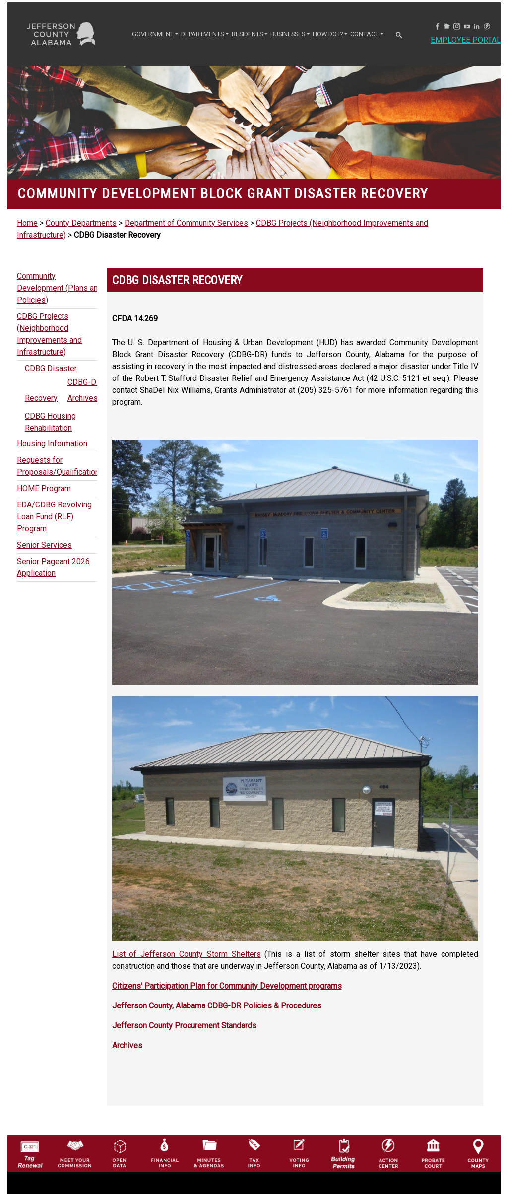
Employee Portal (466, 40)
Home (27, 223)
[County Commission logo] (74, 1141)
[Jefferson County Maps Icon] (478, 1141)
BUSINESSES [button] (287, 34)
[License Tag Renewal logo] (30, 1141)
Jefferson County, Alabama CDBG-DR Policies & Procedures (216, 1005)
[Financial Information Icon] (164, 1141)
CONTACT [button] (364, 34)
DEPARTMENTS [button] (202, 34)
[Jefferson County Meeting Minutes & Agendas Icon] (209, 1141)
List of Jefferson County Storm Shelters (186, 954)
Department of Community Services (186, 223)
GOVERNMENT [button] (153, 34)
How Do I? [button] (328, 34)
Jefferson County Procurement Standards (184, 1025)
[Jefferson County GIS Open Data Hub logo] (119, 1141)
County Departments (81, 223)
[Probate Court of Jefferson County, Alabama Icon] (433, 1141)
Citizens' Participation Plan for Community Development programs (227, 986)
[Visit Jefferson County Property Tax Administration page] (254, 1141)
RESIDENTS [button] (247, 34)
